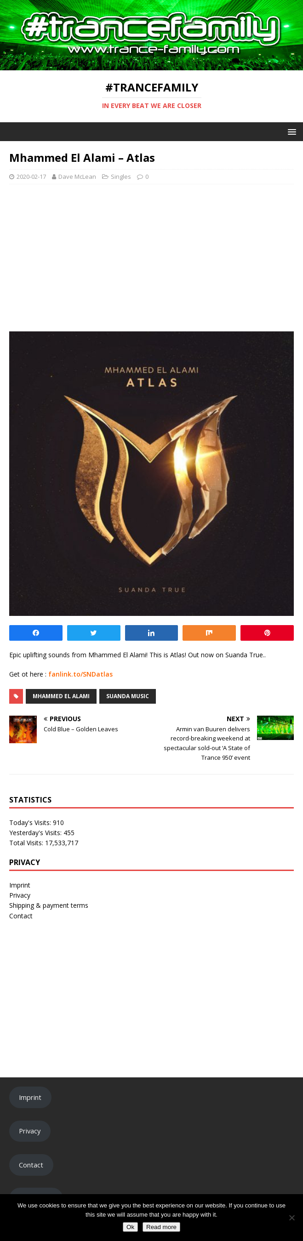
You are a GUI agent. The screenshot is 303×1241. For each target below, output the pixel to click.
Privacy (19, 895)
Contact (21, 915)
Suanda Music (127, 696)
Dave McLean (77, 176)
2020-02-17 (31, 176)
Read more (161, 1227)
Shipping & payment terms (48, 905)
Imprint (19, 885)
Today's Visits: (31, 822)
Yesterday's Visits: (36, 832)
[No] (291, 1217)
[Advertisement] (151, 258)
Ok (130, 1227)
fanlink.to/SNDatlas (80, 674)
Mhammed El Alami (61, 696)
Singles (121, 176)
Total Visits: (27, 842)
